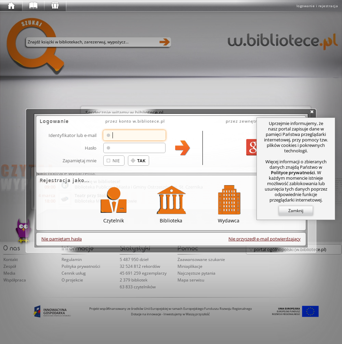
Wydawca (228, 203)
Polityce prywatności (293, 172)
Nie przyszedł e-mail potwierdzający (264, 239)
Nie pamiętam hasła (61, 239)
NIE (116, 160)
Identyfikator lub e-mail (72, 135)
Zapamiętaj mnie (79, 160)
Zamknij (295, 211)
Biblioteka (171, 203)
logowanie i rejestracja (317, 5)
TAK (141, 160)
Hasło (90, 148)
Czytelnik (113, 203)
